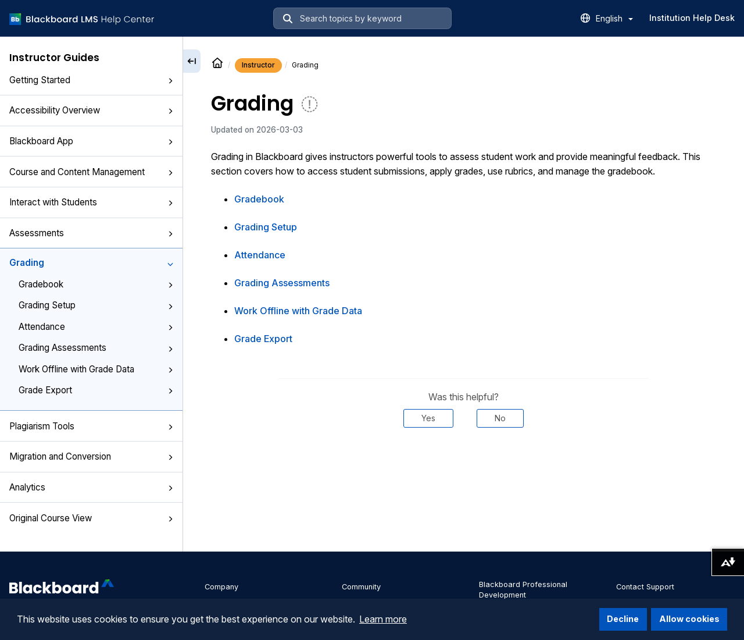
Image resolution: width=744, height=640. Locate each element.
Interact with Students (91, 202)
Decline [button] (623, 619)
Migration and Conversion (91, 456)
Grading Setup (96, 305)
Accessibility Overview (91, 110)
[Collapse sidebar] (192, 61)
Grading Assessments (96, 347)
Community (361, 586)
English (614, 18)
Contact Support (645, 586)
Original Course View (91, 518)
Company (221, 586)
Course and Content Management (91, 171)
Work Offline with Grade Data (96, 369)
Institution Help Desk (692, 18)
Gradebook (96, 284)
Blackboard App (91, 141)
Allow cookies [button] (689, 619)
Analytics (91, 487)
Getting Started (91, 80)
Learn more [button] (383, 619)
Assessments (91, 233)
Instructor (258, 65)
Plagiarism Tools (91, 426)
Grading (91, 262)
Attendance (96, 326)
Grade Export (96, 390)
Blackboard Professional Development (523, 589)
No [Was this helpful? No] (500, 418)
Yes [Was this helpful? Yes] (428, 418)
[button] (170, 81)
